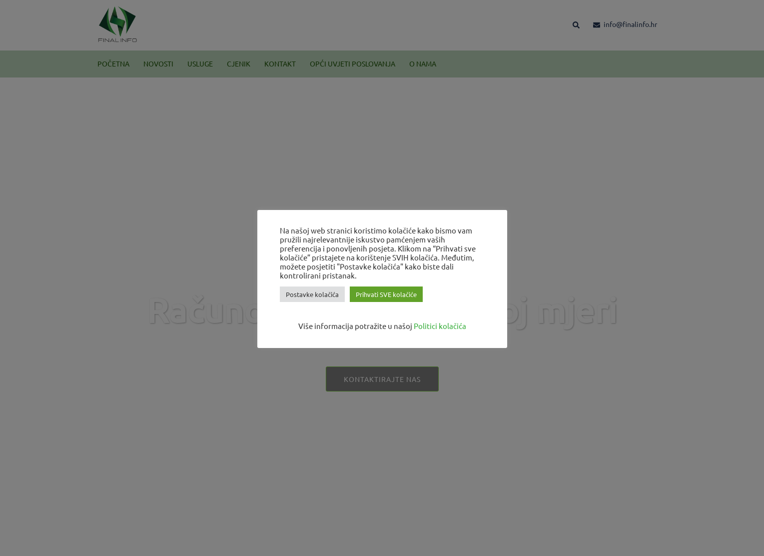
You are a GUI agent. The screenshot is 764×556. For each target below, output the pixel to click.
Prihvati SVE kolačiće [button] (386, 294)
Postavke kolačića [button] (312, 294)
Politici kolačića (440, 325)
